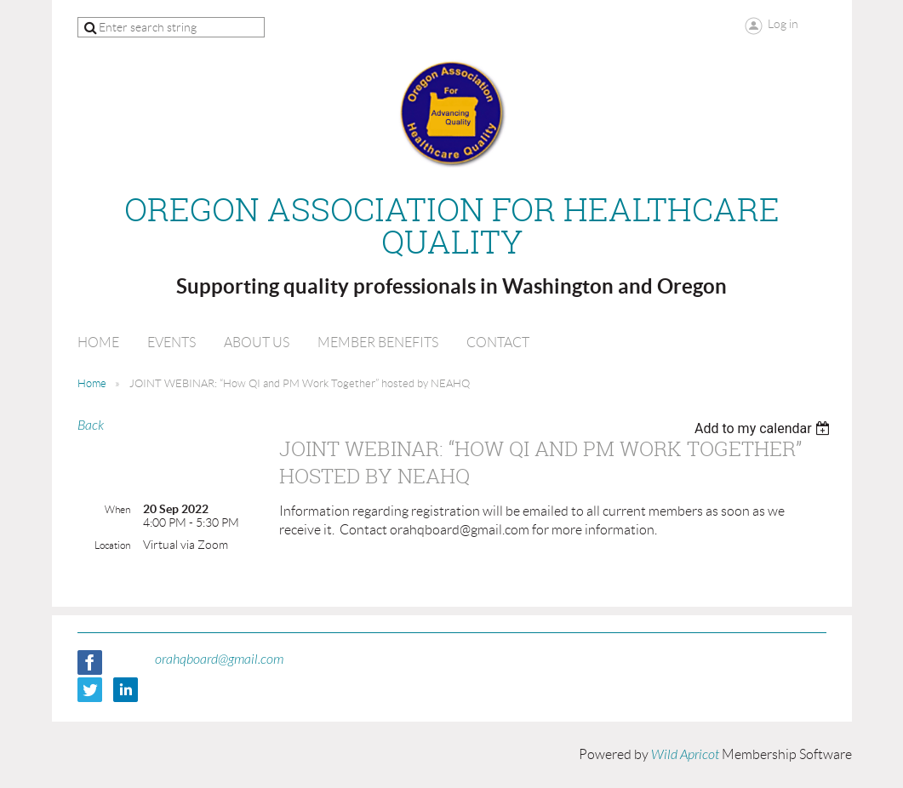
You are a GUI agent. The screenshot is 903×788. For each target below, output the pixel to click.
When (117, 509)
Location (112, 545)
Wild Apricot (685, 754)
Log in (783, 24)
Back (90, 425)
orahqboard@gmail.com (219, 659)
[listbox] (764, 428)
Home (91, 383)
